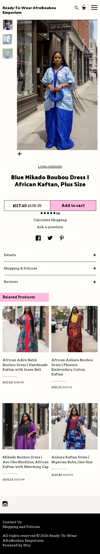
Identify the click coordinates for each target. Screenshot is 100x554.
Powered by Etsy (17, 545)
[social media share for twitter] (50, 239)
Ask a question (50, 227)
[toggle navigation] (94, 7)
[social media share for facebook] (38, 239)
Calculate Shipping (50, 220)
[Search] (76, 8)
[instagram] (5, 504)
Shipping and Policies (21, 527)
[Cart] (84, 8)
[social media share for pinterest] (61, 239)
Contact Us (12, 522)
